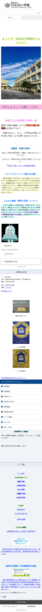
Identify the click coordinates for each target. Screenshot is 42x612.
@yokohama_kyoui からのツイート (13, 378)
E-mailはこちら (6, 291)
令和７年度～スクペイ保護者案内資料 (21, 166)
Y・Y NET (21, 473)
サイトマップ (21, 610)
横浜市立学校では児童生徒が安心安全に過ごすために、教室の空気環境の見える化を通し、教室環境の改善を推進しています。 (20, 551)
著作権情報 (31, 606)
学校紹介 (7, 386)
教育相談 (7, 407)
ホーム (10, 17)
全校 (4, 596)
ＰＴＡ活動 (8, 417)
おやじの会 (21, 519)
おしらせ (7, 422)
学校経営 (7, 391)
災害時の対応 (8, 412)
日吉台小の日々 (9, 401)
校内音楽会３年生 (11, 261)
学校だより (8, 396)
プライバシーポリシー (10, 606)
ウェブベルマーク (21, 513)
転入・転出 (8, 427)
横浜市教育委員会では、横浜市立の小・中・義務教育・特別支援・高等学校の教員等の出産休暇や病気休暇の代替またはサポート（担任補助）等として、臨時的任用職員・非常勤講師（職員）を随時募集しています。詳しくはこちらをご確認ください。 (21, 584)
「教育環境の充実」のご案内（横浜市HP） (21, 531)
